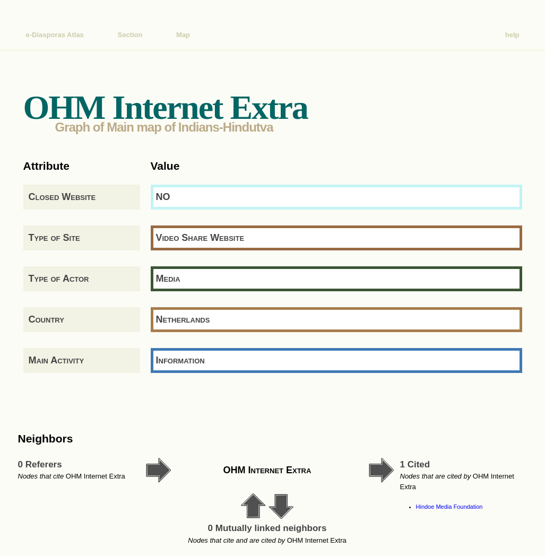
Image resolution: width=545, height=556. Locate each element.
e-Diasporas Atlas (55, 35)
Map (183, 35)
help (512, 35)
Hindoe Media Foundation (449, 506)
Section (129, 35)
